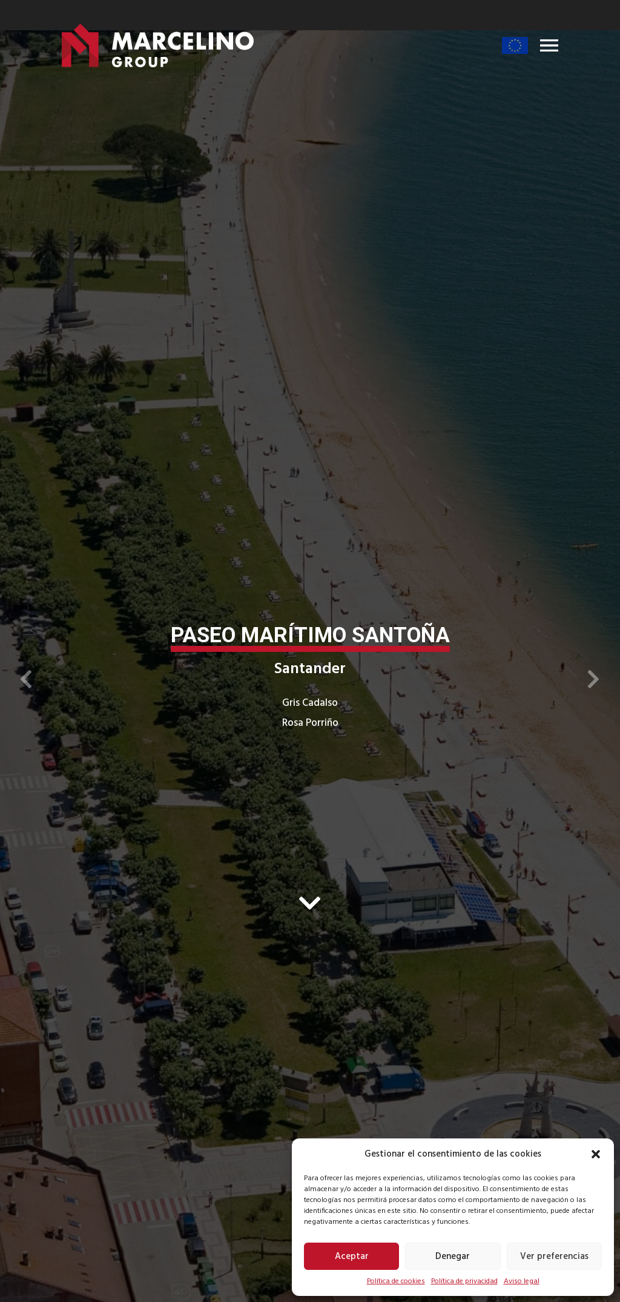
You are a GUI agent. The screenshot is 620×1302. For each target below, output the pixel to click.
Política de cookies (396, 1281)
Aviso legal (521, 1281)
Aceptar (352, 1256)
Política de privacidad (464, 1281)
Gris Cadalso (310, 703)
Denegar (452, 1256)
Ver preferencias (554, 1256)
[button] (596, 1154)
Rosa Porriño (310, 723)
